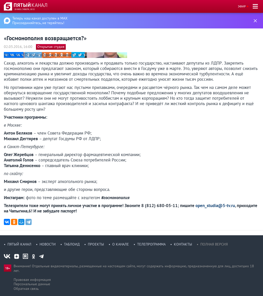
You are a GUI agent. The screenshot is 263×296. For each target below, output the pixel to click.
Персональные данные (32, 284)
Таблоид (72, 244)
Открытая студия (50, 46)
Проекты (96, 244)
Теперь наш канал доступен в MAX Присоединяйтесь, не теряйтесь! (40, 20)
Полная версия (214, 244)
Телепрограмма (151, 244)
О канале (120, 244)
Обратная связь (26, 288)
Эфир (242, 6)
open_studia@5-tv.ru (215, 205)
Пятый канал (19, 244)
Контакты (183, 244)
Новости (48, 244)
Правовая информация (32, 279)
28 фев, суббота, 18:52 (24, 9)
